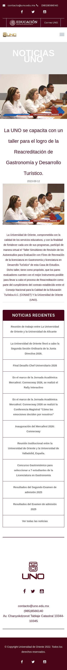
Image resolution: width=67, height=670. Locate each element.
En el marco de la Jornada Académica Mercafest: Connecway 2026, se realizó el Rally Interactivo (33, 382)
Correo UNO (51, 22)
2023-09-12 (33, 181)
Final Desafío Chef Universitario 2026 (35, 365)
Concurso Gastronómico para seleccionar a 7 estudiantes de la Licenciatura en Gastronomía (33, 470)
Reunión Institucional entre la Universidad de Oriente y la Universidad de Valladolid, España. (33, 448)
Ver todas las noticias (35, 521)
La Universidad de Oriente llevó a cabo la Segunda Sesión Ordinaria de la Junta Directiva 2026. (35, 348)
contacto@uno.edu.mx (21, 5)
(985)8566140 (49, 5)
